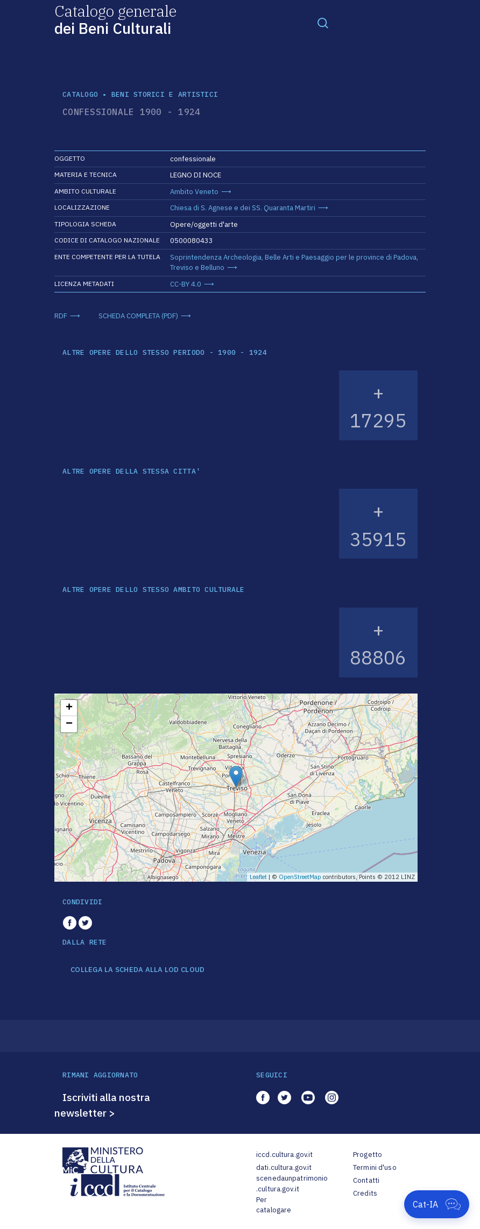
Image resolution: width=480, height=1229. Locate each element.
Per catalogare (273, 1205)
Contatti (366, 1180)
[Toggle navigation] (323, 22)
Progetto (367, 1154)
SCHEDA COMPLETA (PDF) (138, 315)
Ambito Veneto (194, 191)
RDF (60, 315)
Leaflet (258, 877)
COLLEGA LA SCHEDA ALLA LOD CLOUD (137, 970)
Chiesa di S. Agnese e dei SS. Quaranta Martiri (242, 207)
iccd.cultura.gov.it (284, 1154)
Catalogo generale (115, 19)
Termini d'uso (375, 1167)
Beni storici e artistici (164, 94)
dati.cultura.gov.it (284, 1167)
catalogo (80, 94)
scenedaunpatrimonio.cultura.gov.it (292, 1184)
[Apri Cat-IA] (436, 1204)
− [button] (69, 724)
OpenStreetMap (300, 877)
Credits (365, 1193)
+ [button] (69, 708)
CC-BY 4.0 (185, 284)
